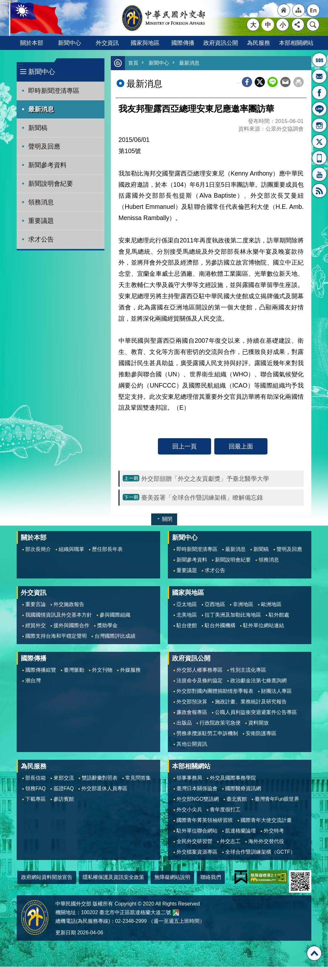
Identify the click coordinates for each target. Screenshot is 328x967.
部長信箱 (319, 76)
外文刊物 (102, 670)
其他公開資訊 (191, 744)
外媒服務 (130, 670)
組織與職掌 (71, 549)
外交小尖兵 (189, 810)
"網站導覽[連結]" (298, 10)
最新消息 (41, 109)
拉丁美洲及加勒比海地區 (233, 615)
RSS (319, 191)
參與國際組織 (115, 615)
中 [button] (268, 24)
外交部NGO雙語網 (197, 799)
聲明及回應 (44, 146)
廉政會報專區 (191, 712)
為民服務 (258, 42)
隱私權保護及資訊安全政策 (113, 877)
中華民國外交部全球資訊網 (164, 18)
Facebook (247, 82)
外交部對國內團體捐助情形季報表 (214, 691)
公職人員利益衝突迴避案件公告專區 (256, 712)
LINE (319, 109)
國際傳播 (182, 42)
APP (319, 158)
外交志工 (230, 841)
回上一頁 (184, 446)
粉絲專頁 (319, 93)
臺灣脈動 (74, 670)
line (272, 82)
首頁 (133, 63)
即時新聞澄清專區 (53, 90)
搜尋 (313, 24)
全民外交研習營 (194, 841)
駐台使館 (186, 625)
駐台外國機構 (220, 625)
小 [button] (283, 24)
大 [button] (253, 24)
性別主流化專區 (248, 670)
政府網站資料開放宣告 (46, 877)
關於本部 (31, 42)
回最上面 (241, 446)
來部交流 (63, 778)
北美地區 (186, 615)
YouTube (319, 174)
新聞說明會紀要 (50, 183)
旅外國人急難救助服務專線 (319, 60)
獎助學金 (107, 625)
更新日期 (65, 933)
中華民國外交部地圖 (176, 913)
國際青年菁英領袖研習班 (204, 820)
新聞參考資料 (47, 164)
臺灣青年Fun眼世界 (277, 799)
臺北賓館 (236, 799)
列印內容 (298, 82)
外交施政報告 (68, 604)
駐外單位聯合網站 (196, 831)
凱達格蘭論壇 (240, 831)
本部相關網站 (296, 42)
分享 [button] (297, 24)
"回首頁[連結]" (283, 10)
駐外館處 (279, 615)
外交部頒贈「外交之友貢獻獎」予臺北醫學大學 (205, 478)
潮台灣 (33, 681)
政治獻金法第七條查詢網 (258, 681)
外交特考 (274, 831)
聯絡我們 (211, 877)
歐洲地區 (271, 604)
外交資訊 (107, 42)
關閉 (167, 519)
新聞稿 (37, 127)
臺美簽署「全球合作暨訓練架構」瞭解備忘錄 (202, 497)
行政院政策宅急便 (220, 723)
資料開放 (258, 723)
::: (20, 65)
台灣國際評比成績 (114, 636)
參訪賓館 (63, 799)
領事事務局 (189, 778)
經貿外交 (35, 625)
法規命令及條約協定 (199, 681)
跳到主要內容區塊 (3, 3)
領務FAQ (35, 788)
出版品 (184, 723)
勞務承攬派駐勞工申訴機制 (207, 733)
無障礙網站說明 (172, 877)
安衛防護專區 (261, 733)
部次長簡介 (38, 549)
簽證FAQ (63, 788)
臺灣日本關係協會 (196, 788)
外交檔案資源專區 (196, 852)
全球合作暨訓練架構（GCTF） (260, 852)
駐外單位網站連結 (263, 625)
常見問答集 (138, 778)
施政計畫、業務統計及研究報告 (251, 702)
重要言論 (35, 604)
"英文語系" (313, 10)
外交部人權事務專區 (199, 670)
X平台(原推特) (319, 142)
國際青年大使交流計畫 (266, 820)
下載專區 (35, 799)
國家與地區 (145, 42)
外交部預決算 (191, 702)
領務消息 (41, 202)
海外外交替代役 (266, 841)
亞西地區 (215, 604)
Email (285, 82)
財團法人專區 (276, 691)
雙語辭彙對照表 (100, 778)
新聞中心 (69, 42)
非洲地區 (243, 604)
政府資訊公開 (220, 42)
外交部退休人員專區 (104, 788)
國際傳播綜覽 (40, 670)
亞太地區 (186, 604)
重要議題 (41, 220)
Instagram (319, 125)
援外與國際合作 (71, 625)
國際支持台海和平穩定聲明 (56, 636)
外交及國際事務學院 (233, 778)
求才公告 (41, 239)
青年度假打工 (225, 810)
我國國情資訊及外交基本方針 (58, 615)
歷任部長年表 (107, 549)
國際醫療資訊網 (243, 788)
